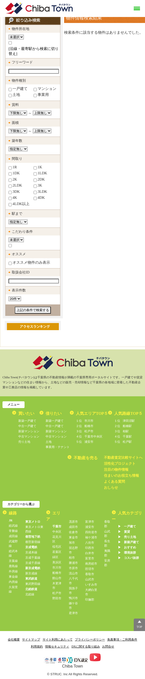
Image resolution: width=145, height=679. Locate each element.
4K (13, 198)
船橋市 (84, 426)
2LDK (15, 185)
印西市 (89, 548)
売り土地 (24, 442)
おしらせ (111, 487)
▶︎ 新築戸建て (128, 542)
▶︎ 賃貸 (124, 531)
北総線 (29, 594)
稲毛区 (56, 546)
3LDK (40, 192)
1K (38, 167)
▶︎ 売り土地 (127, 537)
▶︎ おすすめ (127, 547)
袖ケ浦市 (91, 537)
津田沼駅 (124, 421)
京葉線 (13, 561)
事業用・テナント (58, 447)
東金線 (13, 576)
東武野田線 (32, 584)
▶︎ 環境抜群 (127, 552)
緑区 (55, 557)
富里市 (89, 558)
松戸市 (84, 431)
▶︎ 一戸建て (127, 526)
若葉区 (56, 552)
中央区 (56, 531)
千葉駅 (123, 436)
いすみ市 (91, 584)
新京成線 (31, 573)
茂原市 (73, 521)
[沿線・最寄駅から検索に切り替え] (34, 51)
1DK (14, 173)
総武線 (13, 525)
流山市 (73, 573)
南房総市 (91, 563)
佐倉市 (73, 532)
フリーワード (22, 62)
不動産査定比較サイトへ (123, 457)
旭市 (72, 542)
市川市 (84, 421)
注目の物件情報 (116, 469)
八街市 (89, 542)
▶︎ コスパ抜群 (128, 558)
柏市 (72, 557)
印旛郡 (89, 599)
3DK (14, 192)
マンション (45, 89)
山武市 (89, 579)
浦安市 (84, 442)
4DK (39, 198)
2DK (39, 179)
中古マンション (28, 436)
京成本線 (31, 552)
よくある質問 (114, 481)
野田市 (56, 598)
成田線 (13, 536)
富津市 (89, 521)
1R (13, 167)
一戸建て (18, 89)
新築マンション (28, 431)
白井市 (89, 553)
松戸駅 (123, 442)
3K (38, 185)
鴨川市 (73, 598)
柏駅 (121, 431)
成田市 (73, 527)
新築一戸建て (27, 421)
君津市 (73, 613)
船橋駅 (123, 426)
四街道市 (91, 532)
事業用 (41, 95)
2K (13, 179)
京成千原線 (32, 563)
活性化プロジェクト (119, 463)
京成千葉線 (32, 557)
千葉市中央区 (89, 436)
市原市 (73, 568)
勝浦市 (73, 563)
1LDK (40, 173)
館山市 (56, 578)
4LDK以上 (19, 204)
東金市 (73, 537)
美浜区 (56, 562)
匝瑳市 (89, 569)
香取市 (89, 574)
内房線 (13, 582)
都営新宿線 (32, 542)
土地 (14, 95)
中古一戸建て (27, 426)
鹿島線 (13, 566)
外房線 (13, 571)
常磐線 (13, 531)
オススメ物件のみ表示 (29, 262)
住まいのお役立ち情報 (121, 475)
